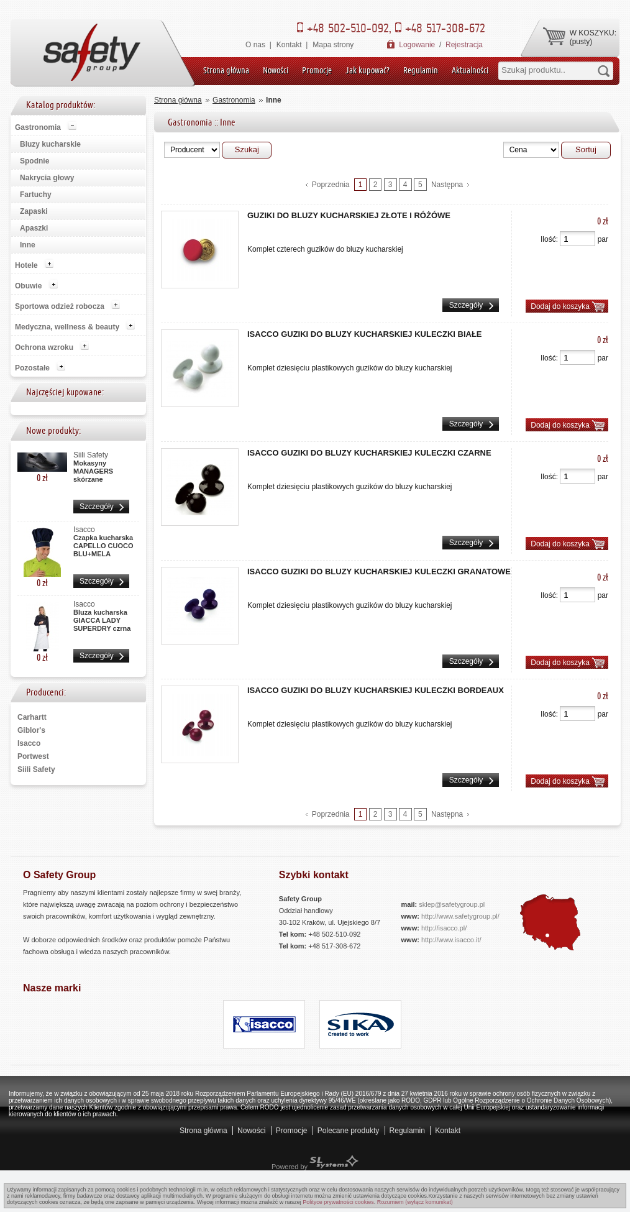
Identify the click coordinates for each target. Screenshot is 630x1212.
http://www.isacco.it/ (451, 939)
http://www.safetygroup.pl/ (460, 916)
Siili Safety (36, 769)
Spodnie (34, 161)
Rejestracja (464, 44)
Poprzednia (331, 184)
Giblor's (31, 730)
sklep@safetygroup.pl (452, 904)
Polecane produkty (348, 1130)
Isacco (28, 743)
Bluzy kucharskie (50, 144)
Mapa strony (333, 44)
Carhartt (32, 717)
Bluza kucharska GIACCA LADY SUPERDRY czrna (101, 618)
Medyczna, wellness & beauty (67, 327)
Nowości (275, 70)
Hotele (26, 265)
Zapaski (34, 211)
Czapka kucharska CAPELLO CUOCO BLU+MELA (103, 544)
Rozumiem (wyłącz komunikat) (415, 1202)
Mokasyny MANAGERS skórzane (93, 469)
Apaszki (34, 228)
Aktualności (470, 70)
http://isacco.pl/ (444, 928)
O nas (255, 44)
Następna (447, 184)
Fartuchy (36, 194)
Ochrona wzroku (44, 347)
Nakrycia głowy (47, 177)
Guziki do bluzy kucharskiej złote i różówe (348, 215)
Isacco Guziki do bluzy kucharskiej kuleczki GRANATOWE (379, 571)
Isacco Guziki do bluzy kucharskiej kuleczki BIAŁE (364, 334)
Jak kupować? (367, 70)
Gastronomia (38, 127)
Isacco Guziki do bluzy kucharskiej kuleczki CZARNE (369, 452)
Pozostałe (32, 368)
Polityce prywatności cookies (338, 1202)
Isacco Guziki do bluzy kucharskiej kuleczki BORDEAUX (375, 690)
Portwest (33, 756)
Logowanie (417, 44)
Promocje (317, 70)
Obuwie (28, 286)
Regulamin (420, 70)
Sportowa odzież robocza (59, 306)
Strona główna (226, 70)
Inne (27, 245)
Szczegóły (97, 506)
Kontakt (289, 44)
